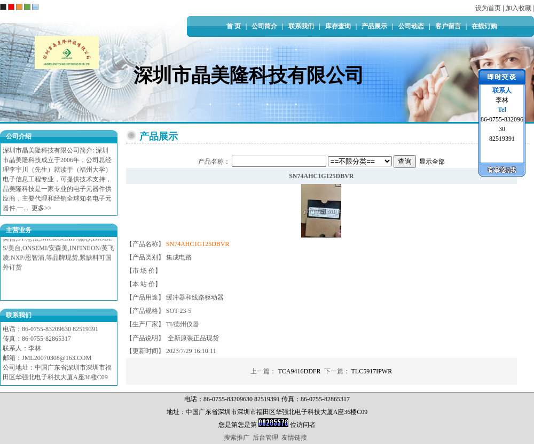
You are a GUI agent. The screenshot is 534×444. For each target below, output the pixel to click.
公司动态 (411, 26)
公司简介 (264, 26)
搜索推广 (236, 437)
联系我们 (301, 26)
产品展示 (374, 26)
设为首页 (488, 8)
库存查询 (338, 26)
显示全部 (432, 161)
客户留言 (448, 26)
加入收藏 (518, 8)
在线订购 (484, 26)
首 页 (233, 26)
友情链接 (294, 437)
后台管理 (265, 437)
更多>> (42, 208)
